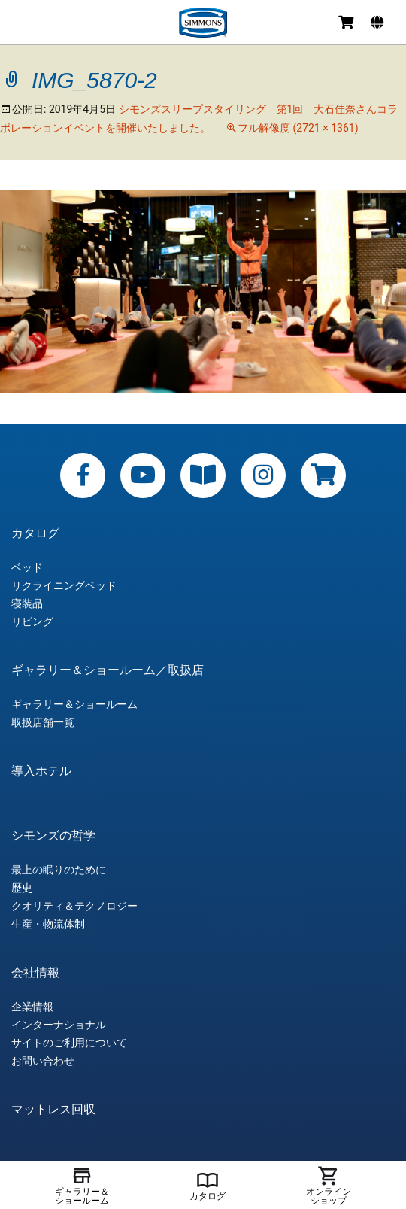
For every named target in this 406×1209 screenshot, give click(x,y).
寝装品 (27, 603)
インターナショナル (58, 1024)
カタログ (35, 533)
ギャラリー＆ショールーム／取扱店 (107, 670)
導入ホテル (41, 771)
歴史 (21, 887)
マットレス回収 (53, 1110)
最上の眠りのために (58, 869)
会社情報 (35, 973)
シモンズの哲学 (53, 836)
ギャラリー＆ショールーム (74, 704)
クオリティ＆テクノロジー (74, 906)
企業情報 (32, 1006)
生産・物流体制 (48, 924)
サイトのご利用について (69, 1042)
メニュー (24, 24)
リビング (32, 621)
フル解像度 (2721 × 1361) (298, 128)
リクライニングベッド (64, 585)
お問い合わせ (42, 1061)
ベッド (27, 567)
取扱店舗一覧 (42, 722)
